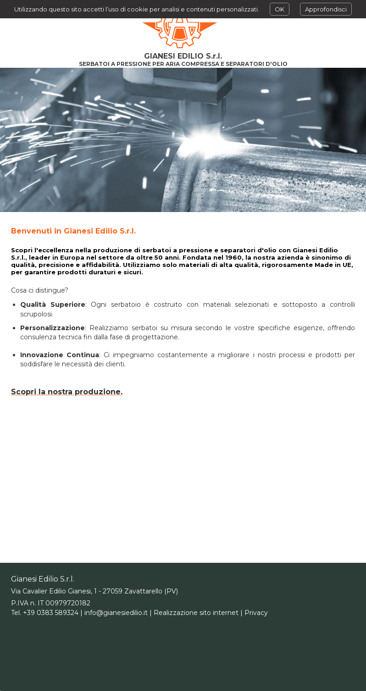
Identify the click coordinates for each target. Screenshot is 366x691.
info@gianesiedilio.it (116, 613)
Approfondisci (326, 9)
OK (279, 9)
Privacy (256, 613)
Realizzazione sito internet (196, 613)
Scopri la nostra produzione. (66, 391)
